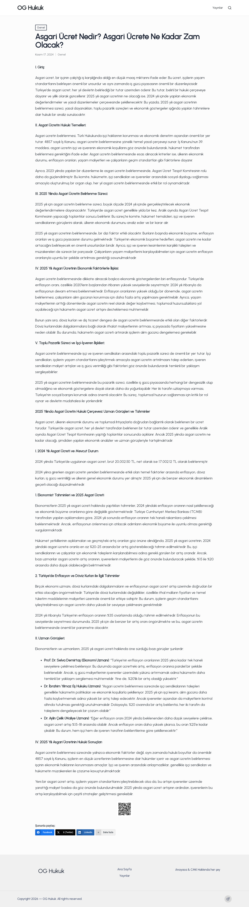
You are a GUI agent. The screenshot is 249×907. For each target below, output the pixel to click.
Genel (41, 27)
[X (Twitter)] (65, 832)
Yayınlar (124, 875)
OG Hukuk (30, 7)
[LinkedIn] (85, 832)
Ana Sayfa (124, 869)
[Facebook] (44, 832)
